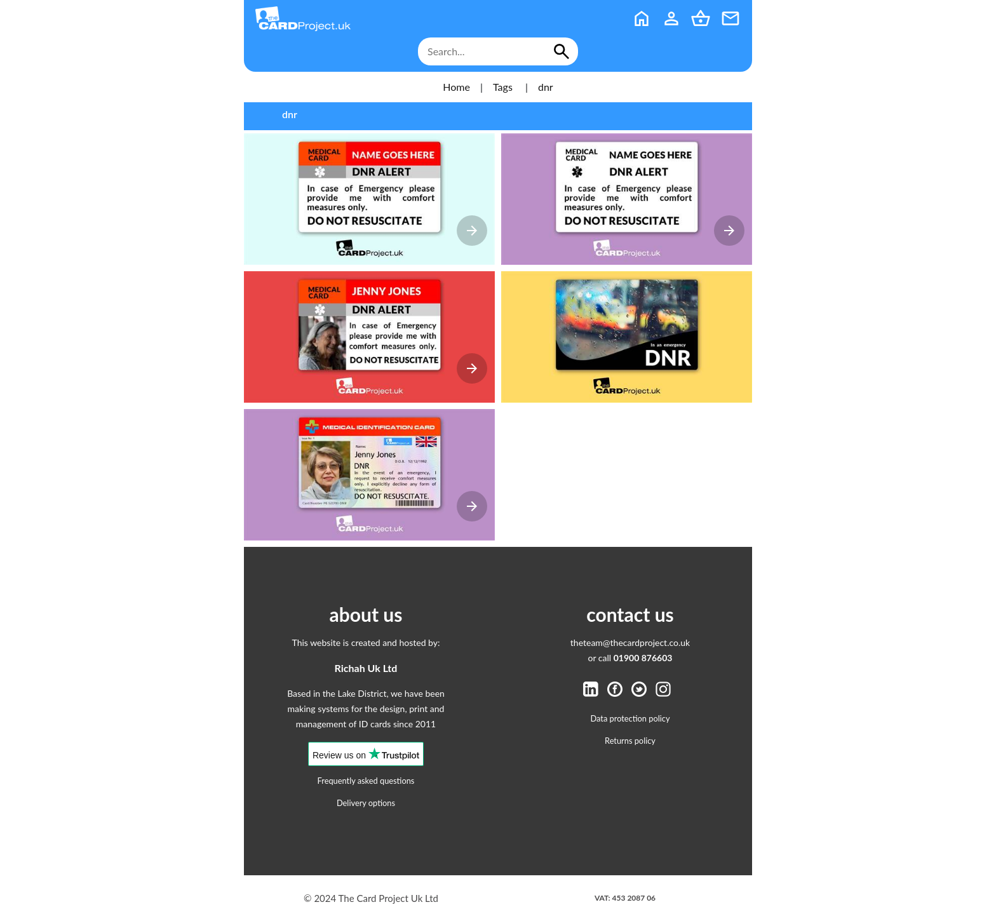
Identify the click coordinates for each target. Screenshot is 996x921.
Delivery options (366, 803)
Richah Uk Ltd (366, 668)
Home (456, 87)
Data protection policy (630, 718)
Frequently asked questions (366, 781)
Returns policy (630, 741)
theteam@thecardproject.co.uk (630, 642)
